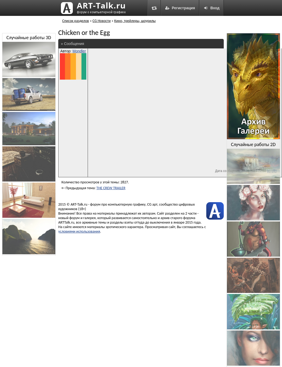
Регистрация (180, 8)
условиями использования (79, 231)
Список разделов (75, 21)
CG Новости (101, 21)
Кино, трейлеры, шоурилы (135, 21)
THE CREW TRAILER (110, 188)
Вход (211, 8)
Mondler (79, 51)
